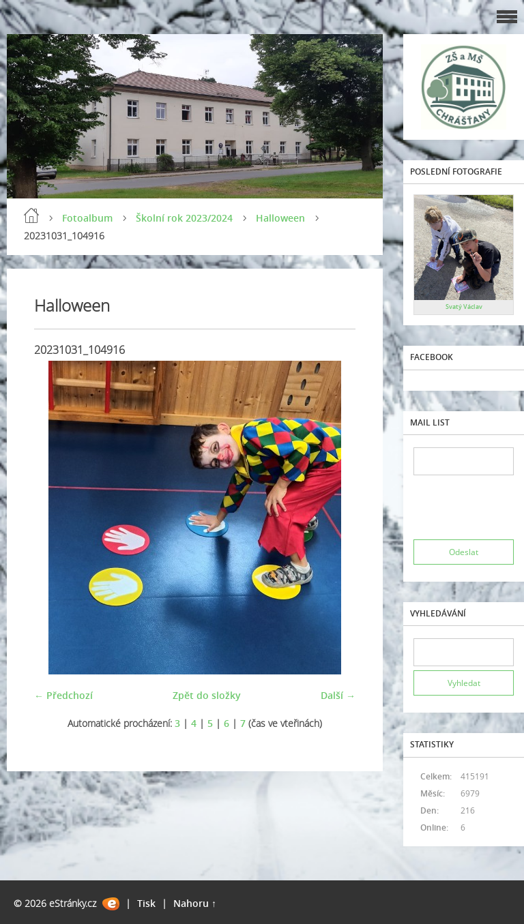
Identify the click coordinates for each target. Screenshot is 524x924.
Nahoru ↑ (194, 903)
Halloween (280, 217)
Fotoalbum (87, 217)
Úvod (31, 215)
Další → (338, 695)
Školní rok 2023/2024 (184, 217)
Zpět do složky (207, 695)
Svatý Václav (464, 306)
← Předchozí (63, 695)
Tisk (146, 903)
